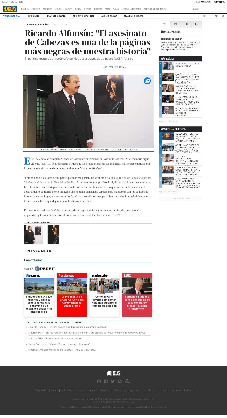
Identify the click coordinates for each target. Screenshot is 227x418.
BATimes (188, 390)
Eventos (111, 9)
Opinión (99, 9)
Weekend (105, 390)
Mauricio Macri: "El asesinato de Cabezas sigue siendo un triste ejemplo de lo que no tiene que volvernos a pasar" (87, 332)
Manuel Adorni (56, 16)
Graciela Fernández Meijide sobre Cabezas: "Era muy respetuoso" (62, 349)
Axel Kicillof (109, 16)
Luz (156, 390)
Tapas (132, 9)
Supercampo (135, 390)
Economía (52, 9)
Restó (122, 9)
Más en (40, 268)
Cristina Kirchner (84, 16)
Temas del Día (11, 16)
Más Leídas (167, 58)
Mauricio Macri (133, 16)
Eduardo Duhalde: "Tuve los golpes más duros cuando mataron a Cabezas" (67, 326)
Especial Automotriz (150, 9)
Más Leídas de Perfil (173, 129)
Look (148, 390)
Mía (164, 390)
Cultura (76, 9)
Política (26, 9)
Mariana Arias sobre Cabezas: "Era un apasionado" (55, 338)
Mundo (65, 9)
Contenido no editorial (179, 9)
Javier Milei (34, 16)
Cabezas (59, 210)
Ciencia (88, 9)
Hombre (93, 390)
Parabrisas (119, 390)
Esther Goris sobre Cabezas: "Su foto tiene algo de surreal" (59, 344)
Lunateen (175, 390)
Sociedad (39, 9)
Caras (53, 390)
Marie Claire (66, 390)
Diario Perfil (40, 390)
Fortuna (80, 390)
